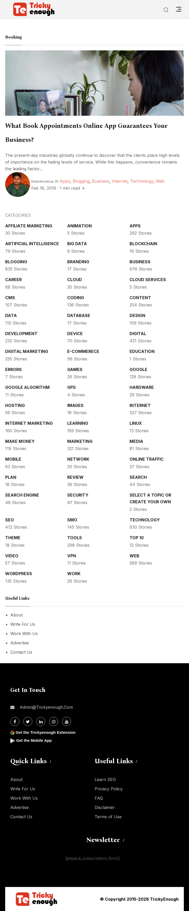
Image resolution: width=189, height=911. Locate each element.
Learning (77, 423)
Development (21, 333)
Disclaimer (105, 807)
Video (11, 555)
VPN (71, 555)
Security (77, 495)
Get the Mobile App (35, 740)
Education (142, 351)
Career (13, 279)
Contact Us (21, 652)
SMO (72, 519)
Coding (75, 297)
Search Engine (22, 495)
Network (78, 459)
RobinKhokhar (42, 181)
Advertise (19, 642)
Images (75, 405)
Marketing (80, 441)
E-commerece (83, 351)
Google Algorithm (27, 387)
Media (136, 441)
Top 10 (137, 537)
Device (75, 333)
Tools (74, 537)
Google (138, 369)
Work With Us (24, 633)
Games (74, 369)
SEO (9, 519)
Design (137, 315)
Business (100, 181)
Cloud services (148, 279)
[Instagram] (53, 721)
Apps (65, 181)
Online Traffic (147, 459)
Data (11, 315)
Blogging (81, 181)
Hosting (15, 405)
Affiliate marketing (28, 225)
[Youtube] (66, 721)
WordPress (18, 573)
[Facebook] (14, 721)
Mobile (13, 459)
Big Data (77, 243)
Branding (78, 261)
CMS (10, 297)
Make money (20, 441)
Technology (141, 181)
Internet (119, 181)
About (16, 614)
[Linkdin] (40, 721)
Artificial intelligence (32, 243)
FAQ (99, 798)
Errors (13, 369)
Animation (79, 225)
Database (78, 315)
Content (140, 297)
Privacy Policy (109, 788)
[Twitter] (27, 721)
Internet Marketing (29, 423)
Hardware (142, 387)
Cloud (74, 279)
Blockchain (143, 243)
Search (138, 477)
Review (75, 477)
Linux (136, 423)
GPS (71, 387)
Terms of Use (108, 816)
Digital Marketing (26, 351)
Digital (138, 333)
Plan (10, 477)
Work (73, 573)
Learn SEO (105, 779)
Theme (12, 537)
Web (160, 181)
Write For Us (22, 624)
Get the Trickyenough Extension (47, 732)
